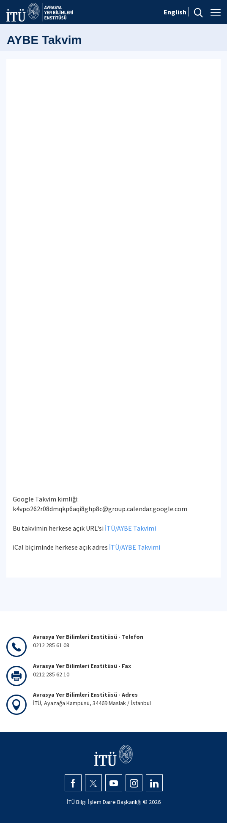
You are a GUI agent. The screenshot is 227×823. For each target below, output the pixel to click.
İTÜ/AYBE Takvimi (130, 528)
